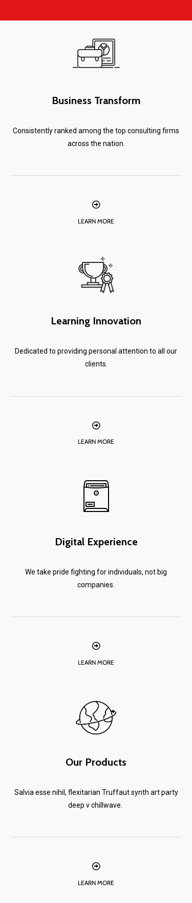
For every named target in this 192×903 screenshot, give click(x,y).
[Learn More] (96, 204)
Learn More (96, 221)
